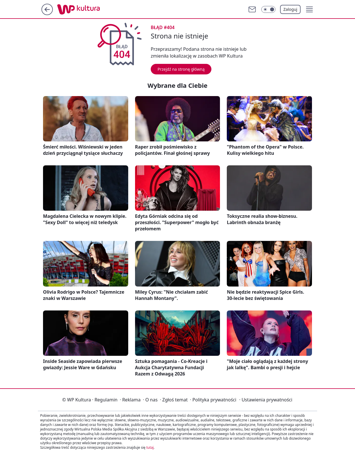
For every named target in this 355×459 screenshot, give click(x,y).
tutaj (150, 447)
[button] (309, 9)
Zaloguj (290, 9)
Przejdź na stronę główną (181, 69)
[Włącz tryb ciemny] (268, 9)
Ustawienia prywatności (265, 400)
